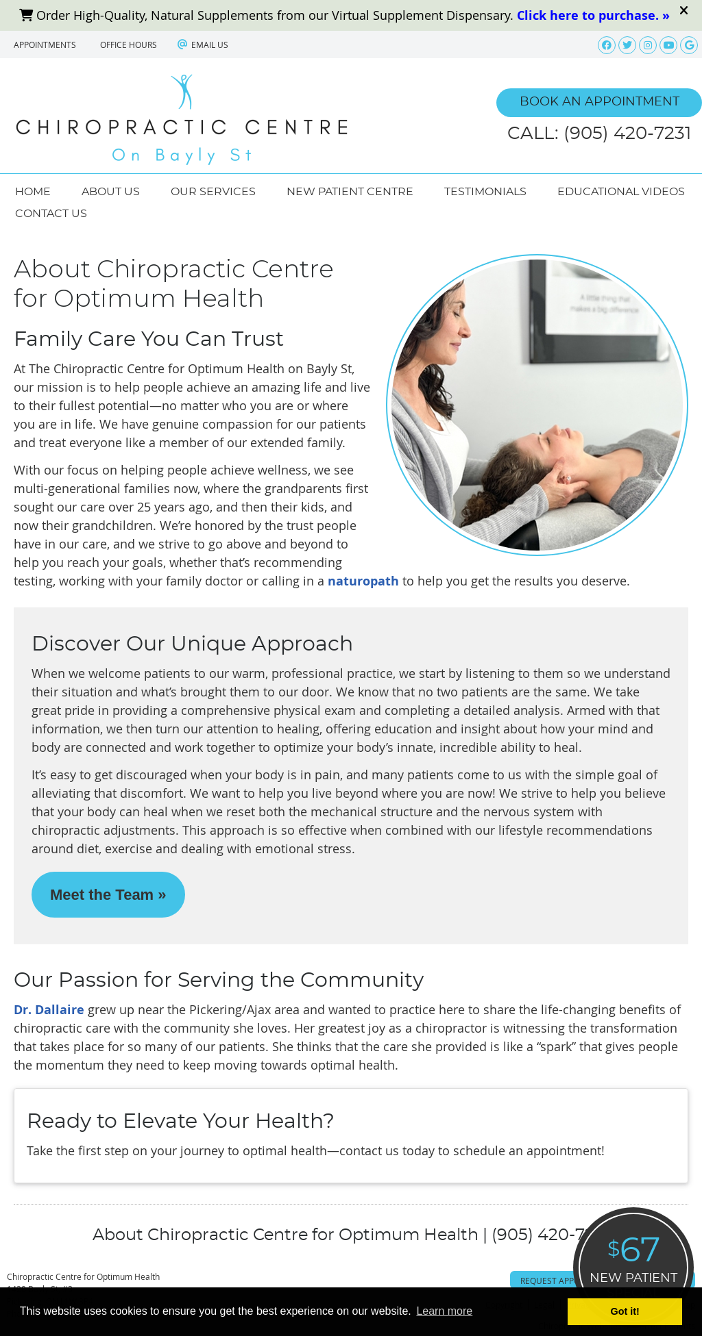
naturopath (363, 581)
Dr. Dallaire (49, 1009)
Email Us (203, 44)
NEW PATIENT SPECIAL (633, 1265)
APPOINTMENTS (45, 44)
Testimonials (485, 191)
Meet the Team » (108, 894)
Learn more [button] (444, 1311)
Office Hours (128, 44)
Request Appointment (568, 1280)
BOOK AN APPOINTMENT (599, 102)
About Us (111, 191)
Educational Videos (621, 191)
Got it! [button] (625, 1311)
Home (33, 191)
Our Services (213, 191)
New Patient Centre (350, 191)
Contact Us (51, 213)
